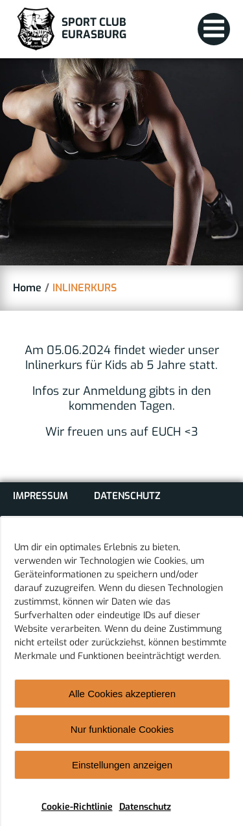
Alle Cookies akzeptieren (122, 703)
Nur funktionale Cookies (122, 738)
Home (27, 288)
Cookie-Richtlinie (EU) (67, 523)
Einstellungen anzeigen (122, 774)
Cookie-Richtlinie (77, 816)
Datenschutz (145, 816)
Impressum (40, 495)
